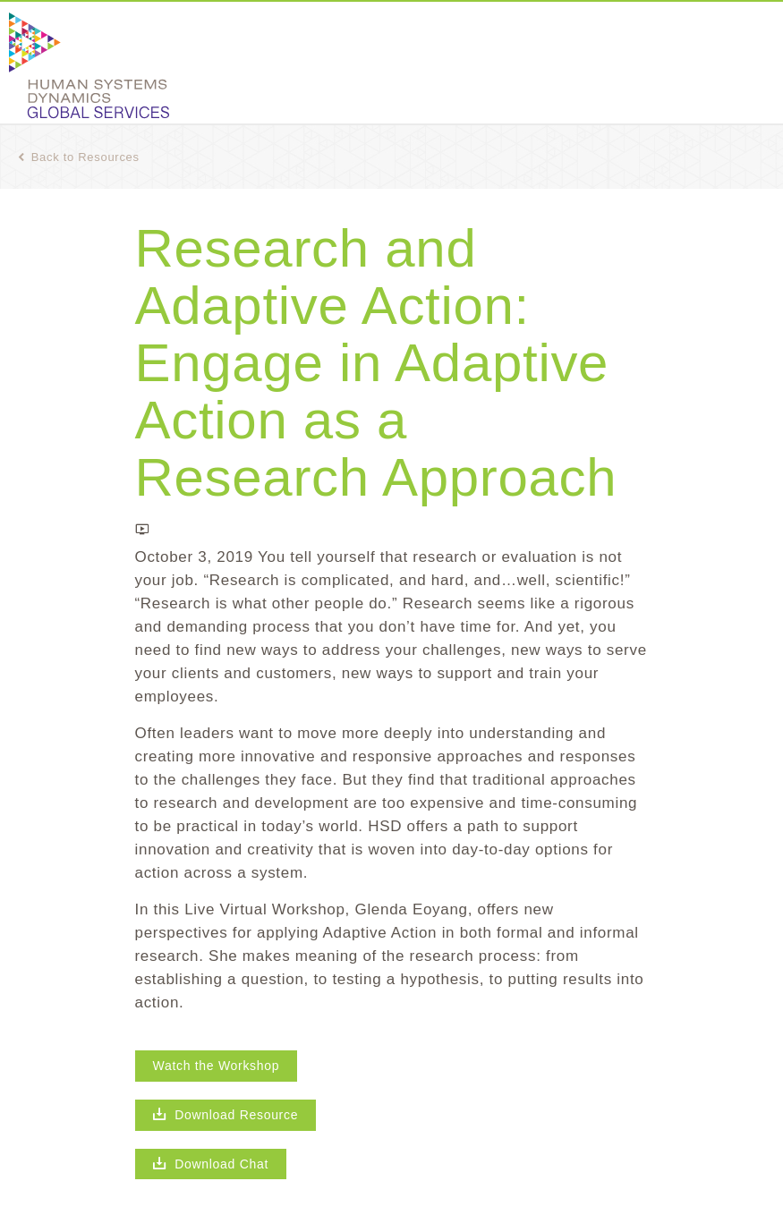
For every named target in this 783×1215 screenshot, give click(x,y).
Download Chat (211, 1164)
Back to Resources (79, 157)
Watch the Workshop (216, 1065)
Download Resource (226, 1115)
